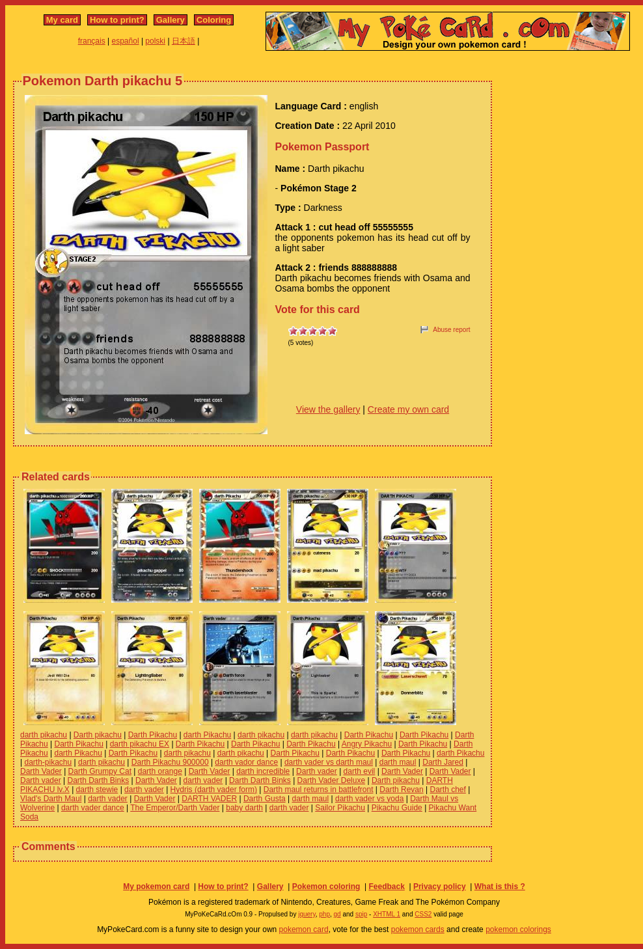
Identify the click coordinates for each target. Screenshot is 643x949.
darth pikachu (43, 734)
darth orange (160, 771)
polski (155, 41)
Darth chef (447, 789)
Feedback (386, 886)
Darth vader (316, 771)
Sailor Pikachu (340, 807)
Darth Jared (442, 762)
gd (337, 914)
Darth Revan (401, 789)
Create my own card (408, 409)
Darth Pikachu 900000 (170, 762)
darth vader (203, 780)
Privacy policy (439, 886)
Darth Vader (41, 771)
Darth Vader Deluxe (331, 780)
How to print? (117, 20)
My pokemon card (156, 886)
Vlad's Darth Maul (50, 798)
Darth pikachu (98, 734)
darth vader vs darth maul (328, 762)
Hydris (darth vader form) (214, 789)
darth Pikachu (207, 734)
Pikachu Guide (397, 807)
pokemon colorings (518, 929)
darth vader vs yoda (369, 798)
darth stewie (97, 789)
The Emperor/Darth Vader (174, 807)
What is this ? (499, 886)
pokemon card (304, 929)
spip (361, 914)
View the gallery (328, 409)
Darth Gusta (264, 798)
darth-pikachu (48, 762)
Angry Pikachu (367, 744)
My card (62, 20)
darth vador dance (246, 762)
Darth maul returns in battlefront (319, 789)
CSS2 (423, 914)
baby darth (244, 807)
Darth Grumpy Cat (99, 771)
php (324, 914)
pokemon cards (418, 929)
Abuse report (451, 329)
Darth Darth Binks (99, 780)
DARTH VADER (209, 798)
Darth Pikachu (152, 734)
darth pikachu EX (139, 744)
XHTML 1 (386, 914)
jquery (307, 914)
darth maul (398, 762)
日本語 (183, 41)
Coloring (214, 20)
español (125, 41)
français (91, 41)
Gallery (170, 20)
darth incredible (263, 771)
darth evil (360, 771)
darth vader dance (92, 807)
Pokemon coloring (326, 886)
